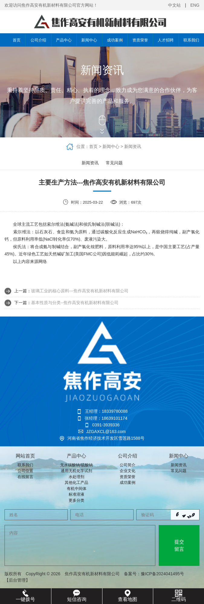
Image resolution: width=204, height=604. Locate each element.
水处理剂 (76, 476)
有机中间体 (76, 488)
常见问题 (114, 162)
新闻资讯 (132, 146)
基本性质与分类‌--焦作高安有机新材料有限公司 (74, 302)
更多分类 (76, 500)
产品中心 (64, 40)
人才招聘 (165, 40)
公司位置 (25, 470)
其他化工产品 (76, 482)
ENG (194, 5)
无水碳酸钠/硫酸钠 (76, 465)
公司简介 (127, 465)
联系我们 (191, 40)
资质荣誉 (140, 40)
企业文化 (127, 470)
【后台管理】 (17, 580)
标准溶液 (76, 494)
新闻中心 (89, 40)
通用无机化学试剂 (76, 470)
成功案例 (115, 40)
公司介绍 (38, 40)
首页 (13, 40)
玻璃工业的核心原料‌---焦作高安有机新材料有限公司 (79, 290)
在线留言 (25, 476)
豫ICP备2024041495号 (164, 573)
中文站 (174, 5)
